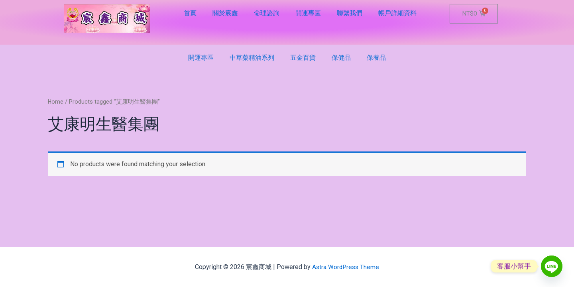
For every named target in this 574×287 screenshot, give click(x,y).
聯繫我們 (349, 13)
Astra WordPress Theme (345, 267)
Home (56, 101)
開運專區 (308, 13)
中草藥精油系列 (252, 57)
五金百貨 (303, 57)
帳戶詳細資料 (397, 13)
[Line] (551, 266)
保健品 (341, 57)
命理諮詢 (266, 13)
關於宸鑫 (225, 13)
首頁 (190, 13)
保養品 (376, 57)
